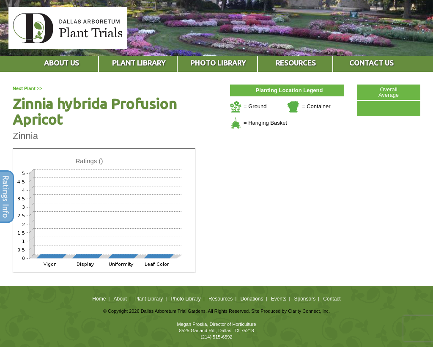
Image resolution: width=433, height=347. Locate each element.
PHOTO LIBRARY (218, 63)
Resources (220, 299)
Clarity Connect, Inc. (309, 311)
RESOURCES (296, 63)
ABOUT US (61, 63)
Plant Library (148, 299)
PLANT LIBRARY (138, 63)
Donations (251, 299)
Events (279, 299)
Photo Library (185, 299)
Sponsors (305, 299)
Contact (331, 299)
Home (99, 299)
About (119, 299)
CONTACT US (371, 63)
